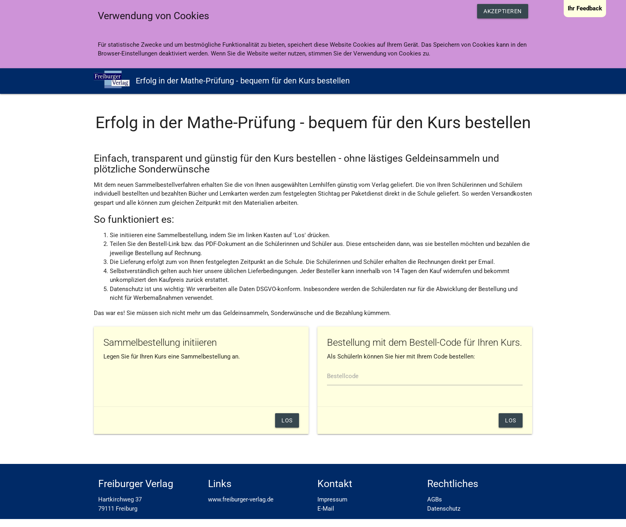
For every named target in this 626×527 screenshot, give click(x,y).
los (510, 420)
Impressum (332, 499)
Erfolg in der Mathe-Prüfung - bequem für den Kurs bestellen (222, 79)
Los (287, 420)
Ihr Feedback (585, 8)
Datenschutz (443, 508)
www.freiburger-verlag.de (240, 499)
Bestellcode (343, 376)
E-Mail (325, 508)
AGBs (434, 499)
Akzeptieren (502, 11)
